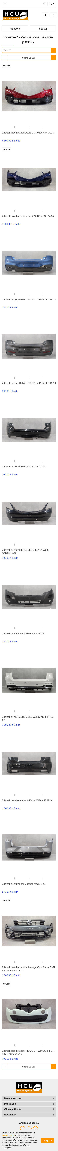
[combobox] (29, 50)
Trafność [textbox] (7, 50)
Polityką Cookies (8, 1135)
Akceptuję (47, 1140)
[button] (51, 3)
